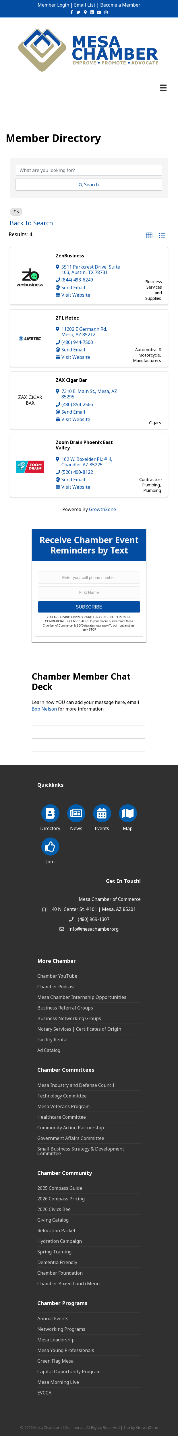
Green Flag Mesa (55, 1361)
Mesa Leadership (56, 1340)
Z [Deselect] (16, 211)
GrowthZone (102, 509)
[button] (149, 235)
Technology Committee (62, 1096)
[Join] (50, 850)
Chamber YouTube (57, 976)
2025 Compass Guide (59, 1188)
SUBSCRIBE (89, 606)
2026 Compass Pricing (61, 1199)
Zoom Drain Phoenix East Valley (84, 445)
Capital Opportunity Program (68, 1371)
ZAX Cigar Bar (71, 380)
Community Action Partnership (70, 1127)
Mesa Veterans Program (63, 1106)
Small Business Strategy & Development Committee (80, 1151)
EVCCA (44, 1393)
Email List (84, 5)
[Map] (128, 816)
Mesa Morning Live (58, 1382)
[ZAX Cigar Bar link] (30, 400)
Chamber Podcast (56, 986)
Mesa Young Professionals (65, 1350)
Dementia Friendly (57, 1262)
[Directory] (50, 816)
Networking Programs (61, 1329)
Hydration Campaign (59, 1241)
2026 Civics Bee (54, 1209)
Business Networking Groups (69, 1018)
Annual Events (52, 1318)
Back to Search (31, 223)
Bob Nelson (44, 709)
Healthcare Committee (61, 1117)
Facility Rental (52, 1039)
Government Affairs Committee (70, 1138)
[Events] (102, 816)
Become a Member (120, 5)
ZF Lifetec (67, 318)
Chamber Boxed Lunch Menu (68, 1283)
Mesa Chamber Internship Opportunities (81, 997)
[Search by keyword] (89, 170)
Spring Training (54, 1252)
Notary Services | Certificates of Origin (79, 1029)
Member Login (53, 5)
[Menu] (163, 87)
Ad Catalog (48, 1050)
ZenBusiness (70, 256)
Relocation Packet (56, 1230)
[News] (76, 816)
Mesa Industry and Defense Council (75, 1085)
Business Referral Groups (65, 1008)
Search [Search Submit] (89, 184)
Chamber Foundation (60, 1273)
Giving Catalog (53, 1220)
